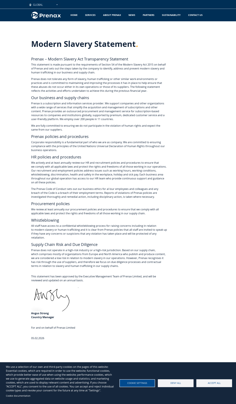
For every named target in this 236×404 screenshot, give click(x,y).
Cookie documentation (18, 395)
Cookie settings (137, 383)
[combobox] (43, 5)
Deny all (175, 383)
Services (90, 15)
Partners (148, 15)
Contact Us (195, 15)
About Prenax (112, 15)
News (131, 15)
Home (74, 15)
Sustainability (171, 15)
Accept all (214, 383)
